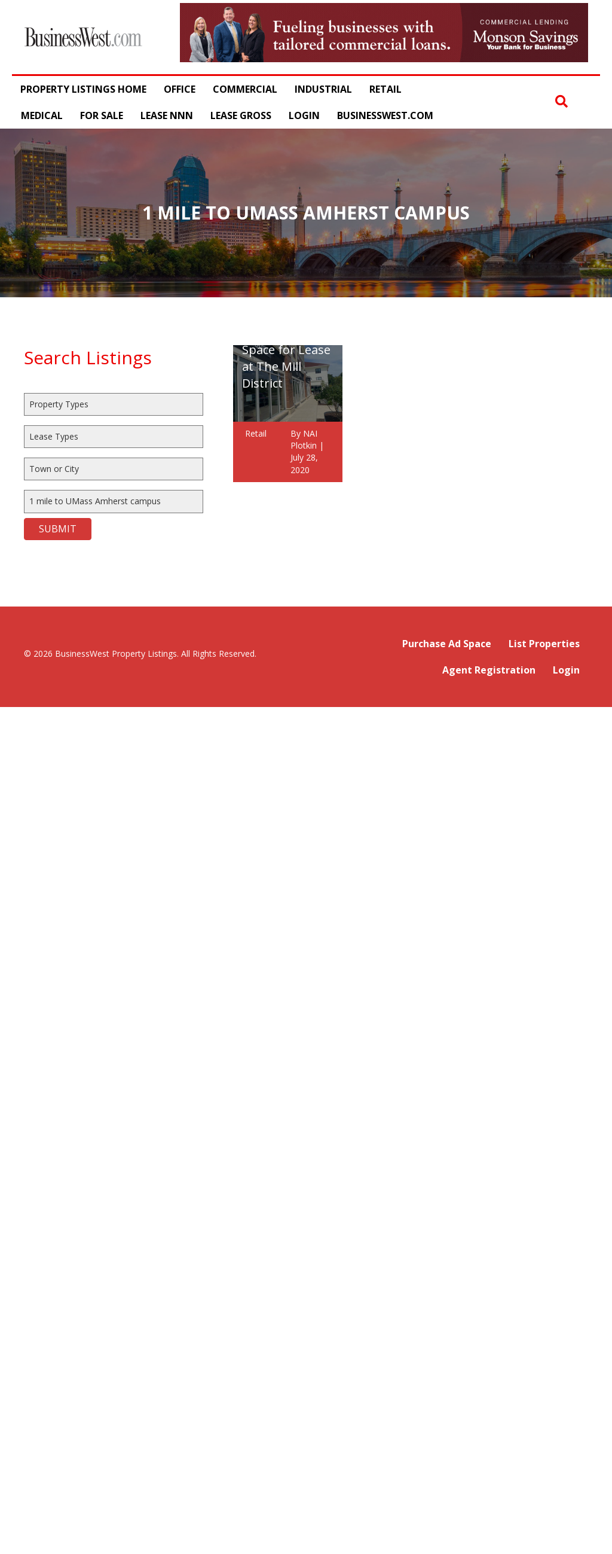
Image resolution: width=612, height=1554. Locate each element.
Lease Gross (240, 115)
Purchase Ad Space (446, 643)
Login (304, 115)
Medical (42, 115)
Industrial (323, 89)
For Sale (101, 115)
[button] (561, 102)
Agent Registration (489, 670)
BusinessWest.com (385, 115)
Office (179, 89)
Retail (385, 89)
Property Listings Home (83, 89)
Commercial (245, 89)
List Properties (544, 643)
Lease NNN (166, 115)
